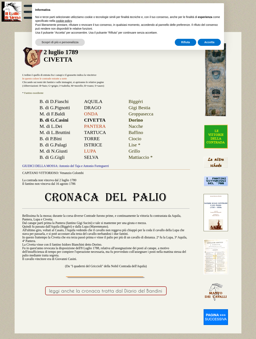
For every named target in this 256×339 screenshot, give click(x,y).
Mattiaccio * (141, 157)
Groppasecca (141, 113)
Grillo (134, 151)
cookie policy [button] (64, 20)
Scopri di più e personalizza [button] (60, 42)
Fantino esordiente (33, 92)
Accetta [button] (209, 42)
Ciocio (135, 138)
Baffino (136, 132)
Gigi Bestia (139, 107)
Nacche (136, 126)
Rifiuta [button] (185, 42)
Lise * (134, 144)
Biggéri (136, 101)
